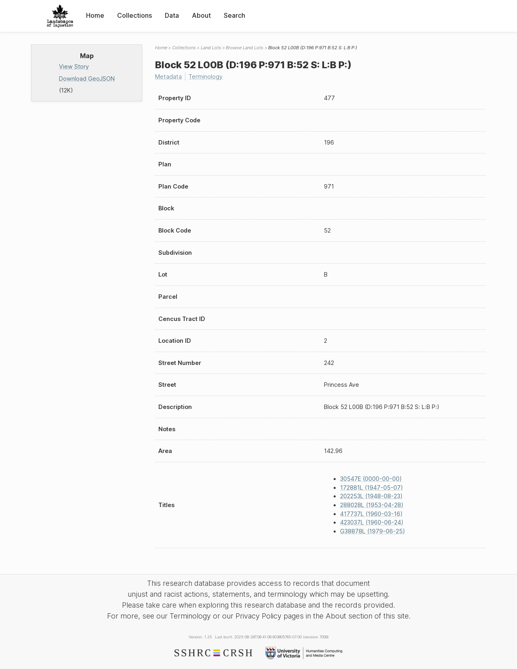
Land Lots (211, 47)
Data (172, 15)
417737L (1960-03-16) (371, 513)
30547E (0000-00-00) (371, 478)
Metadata (168, 76)
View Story (74, 66)
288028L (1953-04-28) (372, 504)
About (201, 15)
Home (95, 15)
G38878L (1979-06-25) (372, 531)
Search (234, 15)
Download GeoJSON (87, 78)
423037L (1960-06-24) (372, 522)
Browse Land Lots (244, 47)
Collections (134, 15)
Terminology (206, 76)
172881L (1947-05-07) (371, 487)
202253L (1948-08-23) (371, 496)
